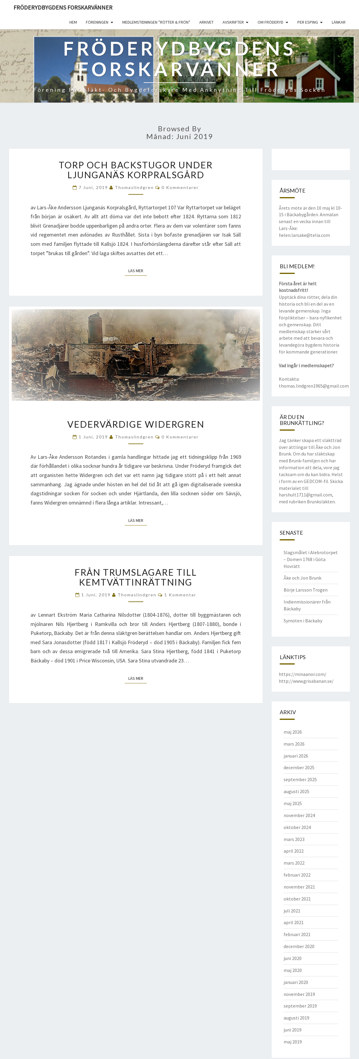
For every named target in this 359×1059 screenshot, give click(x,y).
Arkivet (206, 22)
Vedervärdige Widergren (135, 424)
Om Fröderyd (270, 22)
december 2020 (299, 946)
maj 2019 (293, 1042)
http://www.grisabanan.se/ (306, 681)
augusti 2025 (296, 791)
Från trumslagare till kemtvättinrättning (135, 577)
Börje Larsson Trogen (306, 590)
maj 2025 (293, 803)
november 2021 (299, 887)
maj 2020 (293, 970)
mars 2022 (294, 863)
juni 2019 (293, 1030)
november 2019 (299, 994)
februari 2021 (297, 934)
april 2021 (294, 922)
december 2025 (299, 767)
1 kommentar (180, 594)
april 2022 (294, 851)
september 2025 (300, 779)
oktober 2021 (297, 899)
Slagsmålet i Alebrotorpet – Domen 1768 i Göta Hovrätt (311, 559)
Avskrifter (233, 22)
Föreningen (97, 22)
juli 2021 (292, 911)
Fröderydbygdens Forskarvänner (62, 7)
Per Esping (307, 22)
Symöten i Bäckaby (303, 621)
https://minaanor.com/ (302, 674)
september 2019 (300, 1006)
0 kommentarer (180, 187)
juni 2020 (293, 958)
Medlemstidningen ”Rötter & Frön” (156, 22)
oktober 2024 (297, 827)
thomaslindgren (134, 187)
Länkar (339, 22)
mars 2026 (294, 744)
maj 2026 (293, 732)
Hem (73, 22)
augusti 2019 (296, 1018)
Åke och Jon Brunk (302, 578)
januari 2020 (296, 982)
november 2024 (299, 815)
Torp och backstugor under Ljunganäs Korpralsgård (136, 169)
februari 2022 (297, 875)
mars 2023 (294, 839)
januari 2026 (296, 756)
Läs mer (137, 270)
